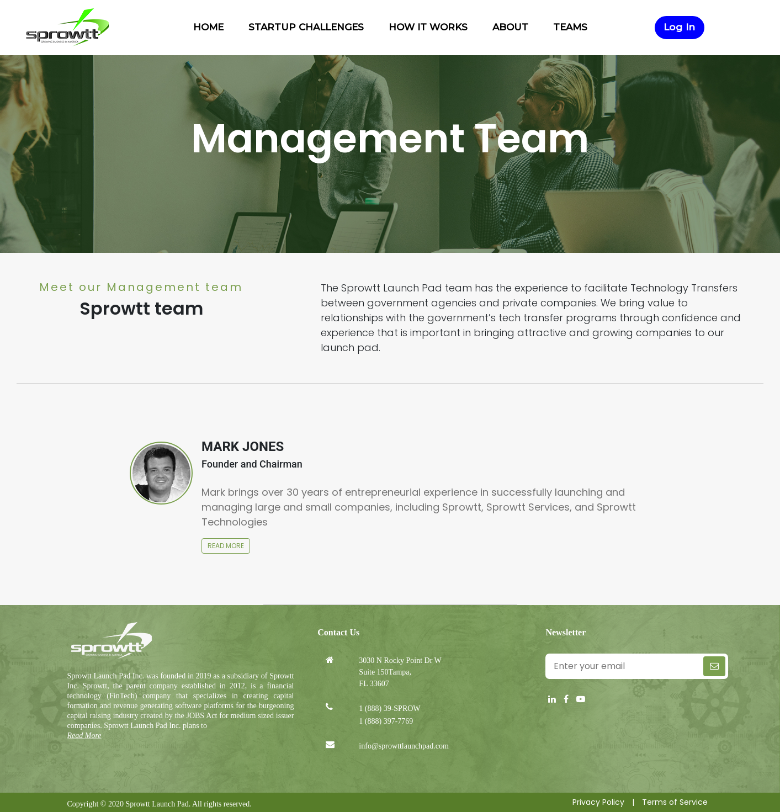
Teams (570, 27)
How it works (429, 27)
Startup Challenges (307, 27)
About (511, 27)
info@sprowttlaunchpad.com (404, 746)
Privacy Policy (598, 802)
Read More (84, 735)
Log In (680, 27)
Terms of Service (675, 802)
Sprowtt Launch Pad (156, 804)
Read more (226, 545)
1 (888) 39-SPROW (389, 708)
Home (209, 27)
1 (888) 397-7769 (386, 721)
